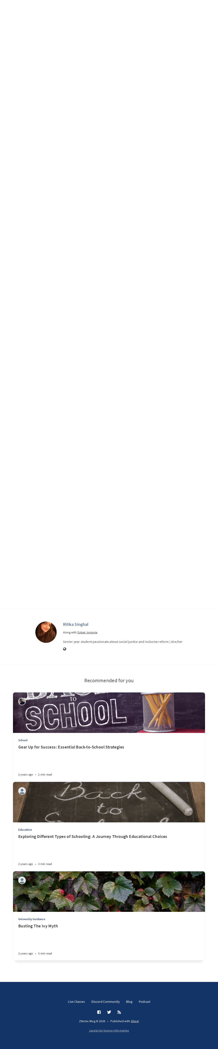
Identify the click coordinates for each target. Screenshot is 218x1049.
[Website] (64, 649)
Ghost (135, 1021)
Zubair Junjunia (87, 632)
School (22, 740)
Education (25, 830)
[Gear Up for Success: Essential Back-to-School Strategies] (109, 762)
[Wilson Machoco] (22, 701)
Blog (129, 1001)
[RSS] (119, 1012)
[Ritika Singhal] (46, 632)
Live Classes (76, 1001)
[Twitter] (109, 1012)
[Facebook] (99, 1012)
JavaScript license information (109, 1030)
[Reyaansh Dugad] (22, 880)
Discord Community (105, 1001)
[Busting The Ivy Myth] (109, 941)
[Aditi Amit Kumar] (22, 791)
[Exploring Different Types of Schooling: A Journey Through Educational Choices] (109, 852)
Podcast (144, 1001)
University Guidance (31, 919)
